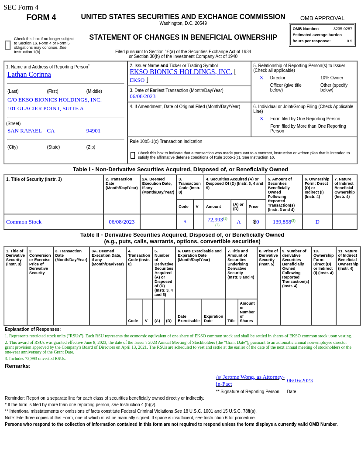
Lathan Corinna (29, 74)
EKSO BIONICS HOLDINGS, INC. (181, 71)
